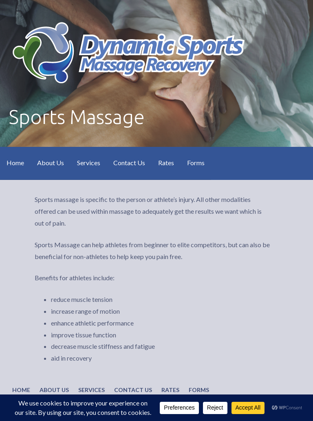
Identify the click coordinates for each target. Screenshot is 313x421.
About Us (50, 162)
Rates (166, 162)
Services (88, 162)
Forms (196, 162)
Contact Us (129, 162)
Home (15, 162)
